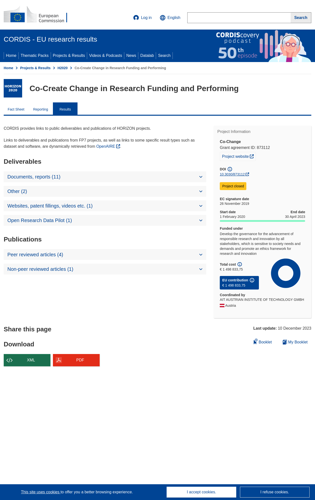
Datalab (147, 55)
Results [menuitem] (65, 109)
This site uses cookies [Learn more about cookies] (41, 492)
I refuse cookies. (274, 492)
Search (164, 55)
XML (31, 360)
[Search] (301, 17)
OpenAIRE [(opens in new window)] (106, 146)
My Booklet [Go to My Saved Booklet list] (295, 342)
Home (11, 55)
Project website (239, 156)
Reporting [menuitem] (40, 109)
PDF (80, 360)
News (131, 55)
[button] (170, 18)
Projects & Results (69, 55)
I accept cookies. (201, 492)
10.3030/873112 (232, 174)
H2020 (63, 68)
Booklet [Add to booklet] (263, 341)
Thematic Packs (35, 55)
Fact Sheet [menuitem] (16, 109)
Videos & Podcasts (105, 55)
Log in (142, 18)
